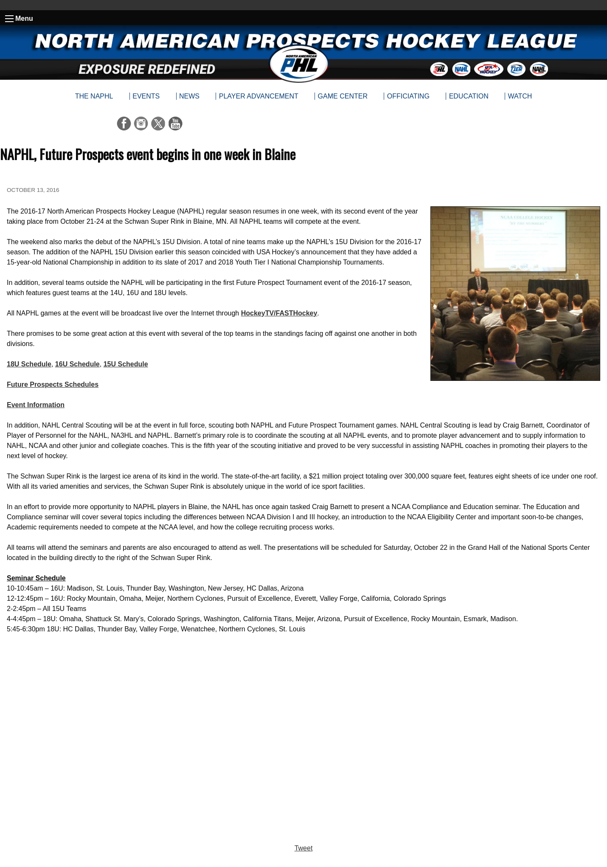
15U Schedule (126, 364)
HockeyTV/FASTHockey (279, 313)
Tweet (304, 848)
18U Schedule (29, 364)
